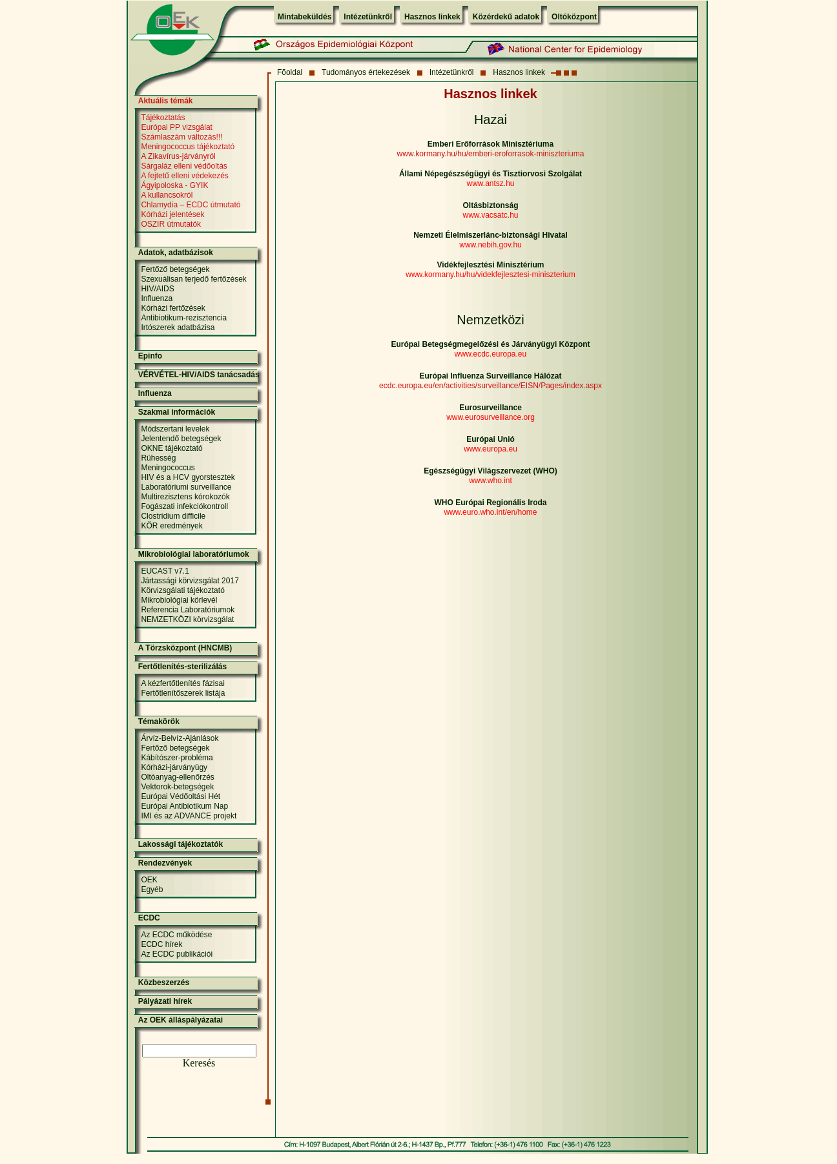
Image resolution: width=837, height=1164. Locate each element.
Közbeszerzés (163, 982)
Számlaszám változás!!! (181, 136)
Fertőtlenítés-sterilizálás (182, 666)
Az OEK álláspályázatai (180, 1019)
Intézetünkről (368, 16)
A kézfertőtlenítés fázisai (182, 683)
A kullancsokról (166, 195)
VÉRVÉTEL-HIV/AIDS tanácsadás (199, 374)
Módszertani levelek (175, 428)
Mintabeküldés (304, 16)
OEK (149, 879)
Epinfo (150, 355)
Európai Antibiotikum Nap (184, 806)
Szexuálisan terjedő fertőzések (193, 279)
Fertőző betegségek (175, 269)
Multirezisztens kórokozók (185, 496)
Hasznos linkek (432, 16)
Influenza (156, 298)
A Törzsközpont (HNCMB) (185, 647)
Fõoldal (289, 72)
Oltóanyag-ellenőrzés (177, 777)
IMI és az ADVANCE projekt (188, 815)
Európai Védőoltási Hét (180, 796)
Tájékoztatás (163, 117)
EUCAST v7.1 (165, 571)
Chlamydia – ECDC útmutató (190, 204)
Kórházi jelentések (172, 214)
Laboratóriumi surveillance (186, 487)
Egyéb (152, 889)
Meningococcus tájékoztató (187, 146)
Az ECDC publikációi (176, 954)
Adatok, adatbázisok (175, 252)
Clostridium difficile (173, 516)
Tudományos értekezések (366, 72)
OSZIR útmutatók (171, 224)
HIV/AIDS (157, 288)
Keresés (199, 1062)
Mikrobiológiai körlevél (179, 600)
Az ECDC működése (176, 934)
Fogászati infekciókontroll (184, 506)
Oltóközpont (574, 16)
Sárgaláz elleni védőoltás (184, 166)
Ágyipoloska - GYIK (174, 185)
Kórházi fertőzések (173, 308)
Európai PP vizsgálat (176, 127)
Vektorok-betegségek (177, 786)
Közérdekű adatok (506, 16)
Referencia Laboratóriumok (187, 609)
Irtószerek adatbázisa (177, 327)
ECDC (149, 917)
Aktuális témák (165, 100)
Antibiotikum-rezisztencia (184, 317)
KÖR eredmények (171, 525)
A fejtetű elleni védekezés (184, 175)
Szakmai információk (176, 412)
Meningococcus (167, 467)
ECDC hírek (161, 944)
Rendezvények (165, 863)
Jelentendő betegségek (181, 438)
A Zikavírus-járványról (178, 156)
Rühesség (158, 457)
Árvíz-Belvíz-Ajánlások (179, 738)
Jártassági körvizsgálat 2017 (189, 580)
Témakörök (159, 721)
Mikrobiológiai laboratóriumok (193, 554)
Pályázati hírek (165, 1001)
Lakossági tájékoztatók (180, 844)
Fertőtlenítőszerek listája (183, 693)
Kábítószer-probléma (176, 757)
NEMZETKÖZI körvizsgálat (187, 619)
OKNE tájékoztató (171, 448)
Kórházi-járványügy (174, 767)
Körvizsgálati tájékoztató (182, 590)
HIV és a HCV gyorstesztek (187, 477)
